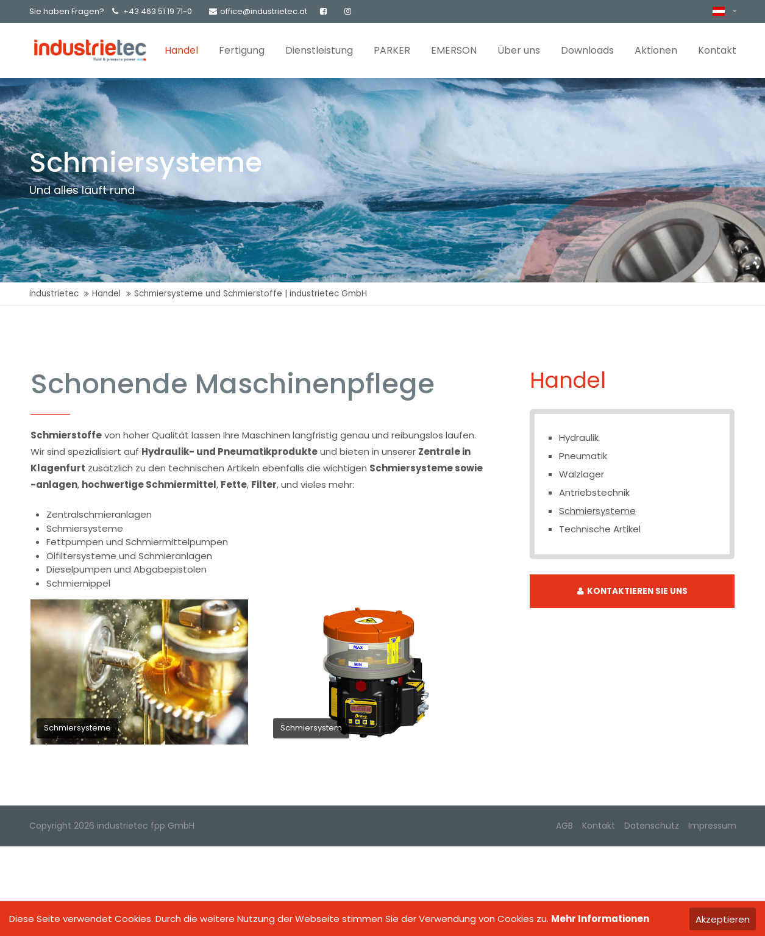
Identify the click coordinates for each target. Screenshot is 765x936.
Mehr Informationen (600, 918)
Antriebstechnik (594, 492)
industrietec (54, 293)
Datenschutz (651, 826)
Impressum (712, 826)
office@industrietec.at (258, 11)
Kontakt (598, 826)
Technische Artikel (600, 529)
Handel (106, 293)
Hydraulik (579, 437)
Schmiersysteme (597, 510)
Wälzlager (581, 474)
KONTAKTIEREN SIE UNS (632, 591)
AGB (564, 826)
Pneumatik (583, 455)
